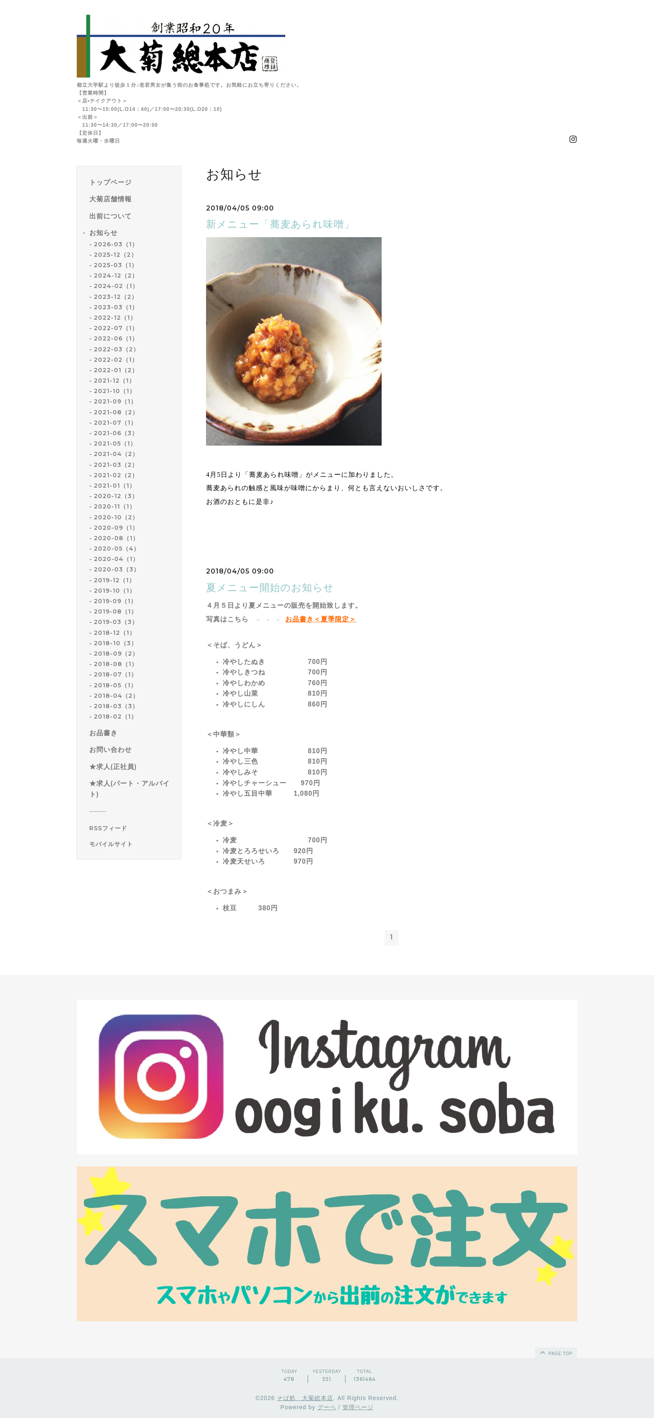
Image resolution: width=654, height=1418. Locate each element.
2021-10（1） (115, 391)
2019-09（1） (115, 601)
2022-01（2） (116, 370)
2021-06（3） (116, 433)
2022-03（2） (116, 349)
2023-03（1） (116, 307)
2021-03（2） (116, 464)
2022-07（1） (116, 328)
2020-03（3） (117, 569)
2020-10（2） (116, 517)
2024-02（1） (116, 286)
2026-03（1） (116, 244)
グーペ (326, 1407)
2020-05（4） (117, 548)
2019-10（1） (115, 590)
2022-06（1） (116, 338)
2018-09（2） (116, 653)
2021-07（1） (115, 422)
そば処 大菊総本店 (305, 1398)
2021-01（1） (115, 485)
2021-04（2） (116, 454)
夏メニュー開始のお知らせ (270, 587)
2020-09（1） (116, 527)
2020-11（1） (115, 506)
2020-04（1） (116, 559)
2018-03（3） (116, 706)
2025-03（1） (116, 265)
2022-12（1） (115, 317)
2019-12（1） (114, 580)
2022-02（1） (116, 359)
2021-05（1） (115, 443)
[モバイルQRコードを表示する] (132, 844)
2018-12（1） (115, 632)
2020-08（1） (116, 538)
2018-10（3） (115, 643)
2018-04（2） (116, 695)
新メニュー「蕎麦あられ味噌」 (280, 224)
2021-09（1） (115, 401)
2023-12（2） (116, 297)
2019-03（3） (116, 622)
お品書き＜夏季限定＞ (320, 619)
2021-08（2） (116, 412)
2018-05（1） (115, 685)
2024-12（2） (116, 275)
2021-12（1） (114, 380)
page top (555, 1352)
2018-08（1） (116, 664)
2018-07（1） (115, 674)
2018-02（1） (115, 716)
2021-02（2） (116, 475)
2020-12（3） (116, 496)
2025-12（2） (115, 254)
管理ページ (358, 1407)
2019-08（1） (115, 611)
